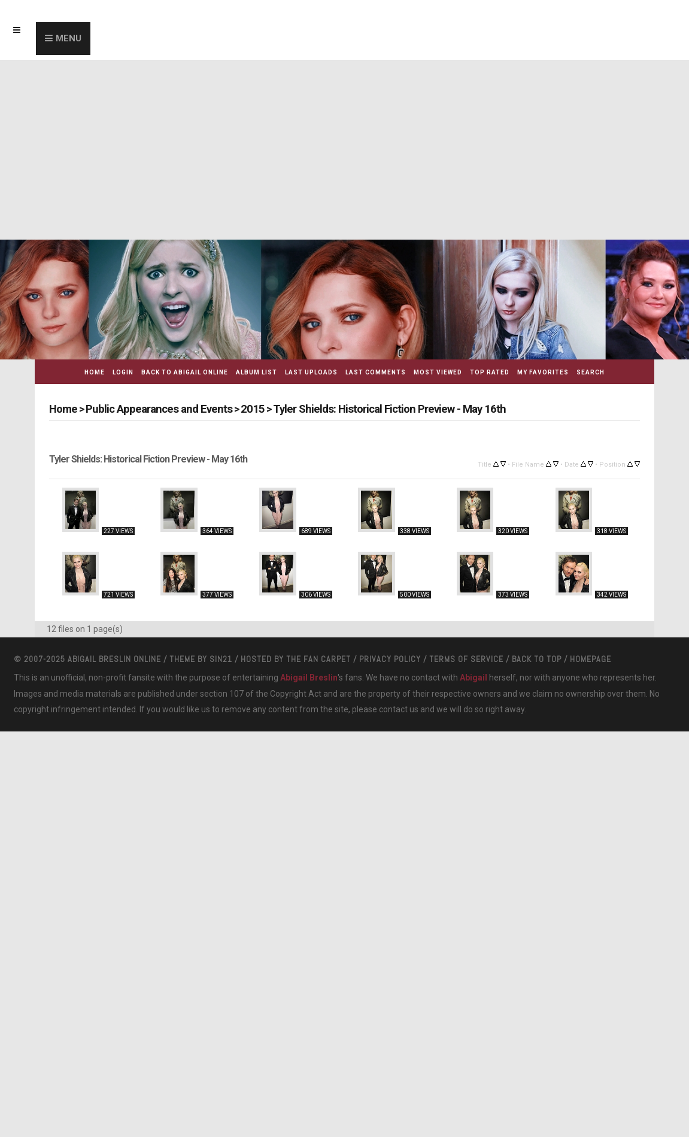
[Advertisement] (344, 150)
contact (393, 826)
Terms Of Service (466, 775)
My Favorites (543, 372)
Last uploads (311, 372)
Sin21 (221, 775)
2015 (240, 409)
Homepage (590, 775)
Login (123, 372)
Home (94, 372)
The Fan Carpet (318, 775)
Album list (256, 372)
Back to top (536, 775)
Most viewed (438, 372)
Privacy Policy (390, 775)
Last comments (375, 372)
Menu (68, 38)
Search (590, 372)
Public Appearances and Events (153, 409)
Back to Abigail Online (184, 372)
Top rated (489, 372)
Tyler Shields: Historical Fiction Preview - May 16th (370, 409)
